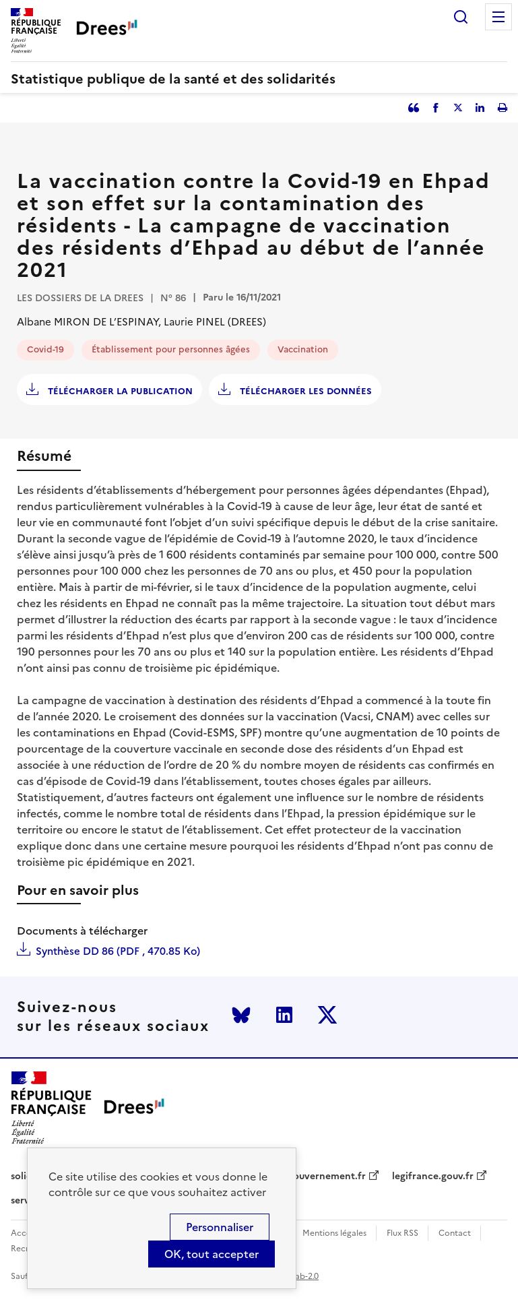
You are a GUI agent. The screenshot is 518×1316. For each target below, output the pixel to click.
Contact (455, 1233)
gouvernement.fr (327, 1176)
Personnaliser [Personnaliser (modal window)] (219, 1227)
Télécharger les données (304, 391)
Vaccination (303, 349)
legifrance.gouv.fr (433, 1176)
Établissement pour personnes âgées (171, 349)
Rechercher (460, 16)
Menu (498, 16)
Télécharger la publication (119, 391)
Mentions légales (334, 1233)
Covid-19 (45, 349)
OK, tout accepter (211, 1254)
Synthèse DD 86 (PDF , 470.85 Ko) (118, 951)
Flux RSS (402, 1233)
